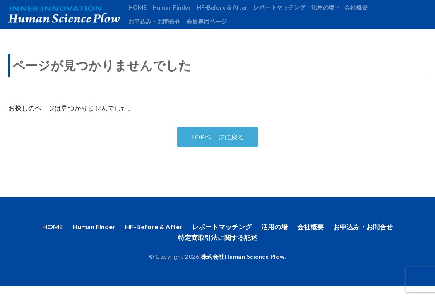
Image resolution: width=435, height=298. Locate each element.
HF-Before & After (222, 7)
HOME (137, 7)
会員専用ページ (206, 21)
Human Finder (171, 7)
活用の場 (322, 7)
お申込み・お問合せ (154, 21)
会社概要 (356, 7)
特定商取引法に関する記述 (217, 237)
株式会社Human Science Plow (243, 256)
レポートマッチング (279, 7)
